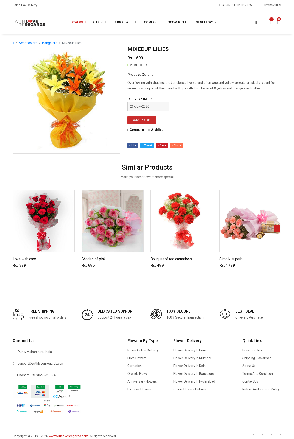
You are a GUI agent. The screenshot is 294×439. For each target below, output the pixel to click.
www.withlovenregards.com (69, 436)
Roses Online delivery (142, 350)
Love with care (24, 259)
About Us (249, 365)
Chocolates (125, 22)
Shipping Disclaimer (256, 358)
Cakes (100, 22)
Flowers (77, 22)
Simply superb (231, 259)
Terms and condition (257, 373)
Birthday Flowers (139, 389)
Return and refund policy (261, 389)
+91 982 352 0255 (43, 375)
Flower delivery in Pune (190, 350)
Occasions (178, 22)
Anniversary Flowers (142, 381)
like (132, 146)
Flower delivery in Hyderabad (194, 381)
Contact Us (250, 381)
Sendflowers (209, 22)
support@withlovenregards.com (41, 363)
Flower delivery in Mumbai (192, 358)
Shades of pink (94, 259)
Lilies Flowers (137, 358)
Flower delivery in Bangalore (193, 373)
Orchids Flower (138, 373)
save (162, 146)
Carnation (134, 365)
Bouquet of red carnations (171, 259)
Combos (152, 22)
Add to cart (141, 120)
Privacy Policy (252, 350)
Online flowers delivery (190, 389)
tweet (147, 146)
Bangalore (49, 43)
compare (135, 130)
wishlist (155, 130)
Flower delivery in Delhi (189, 365)
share (176, 146)
